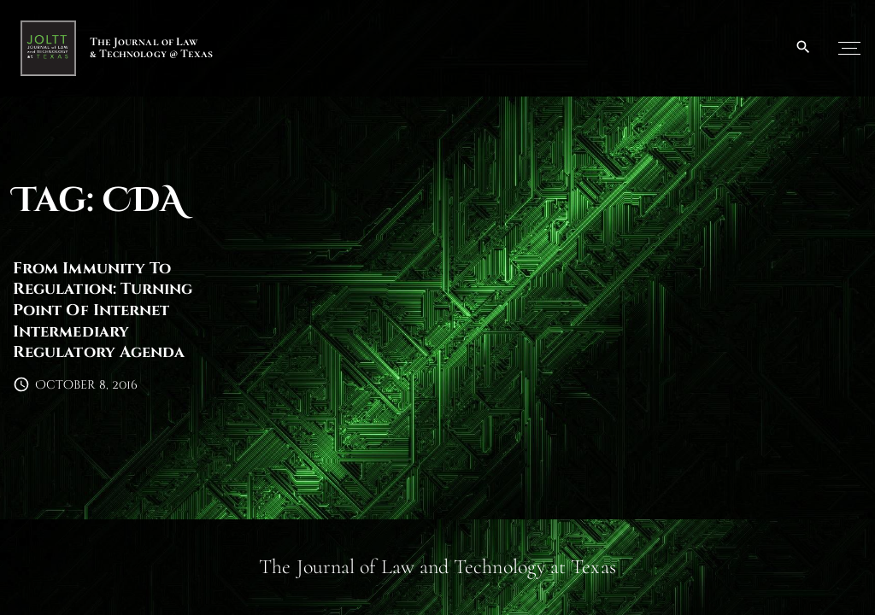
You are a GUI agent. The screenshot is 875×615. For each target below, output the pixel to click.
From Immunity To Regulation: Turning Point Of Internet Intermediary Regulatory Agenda (103, 311)
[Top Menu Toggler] (849, 48)
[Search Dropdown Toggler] (804, 48)
